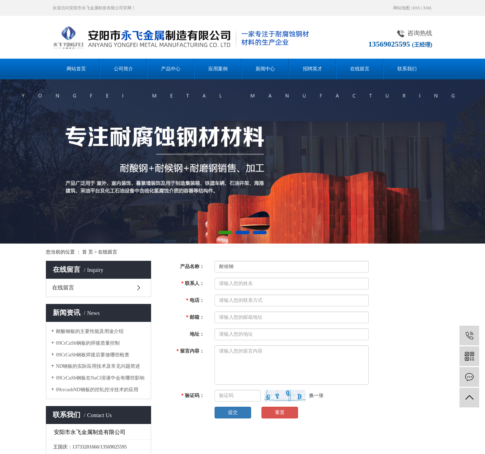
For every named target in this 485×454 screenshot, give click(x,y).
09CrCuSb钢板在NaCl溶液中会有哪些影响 (100, 378)
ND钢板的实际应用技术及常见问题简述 (98, 366)
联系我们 (407, 68)
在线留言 (359, 68)
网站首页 (76, 68)
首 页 (87, 252)
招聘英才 (312, 68)
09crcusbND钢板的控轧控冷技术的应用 (97, 389)
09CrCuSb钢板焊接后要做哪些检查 (92, 354)
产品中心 (170, 68)
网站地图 (401, 8)
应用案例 (218, 68)
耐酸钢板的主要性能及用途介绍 (89, 331)
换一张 (316, 395)
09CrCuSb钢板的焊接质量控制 (88, 343)
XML (427, 8)
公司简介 (123, 68)
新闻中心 (265, 68)
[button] (225, 232)
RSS (416, 8)
